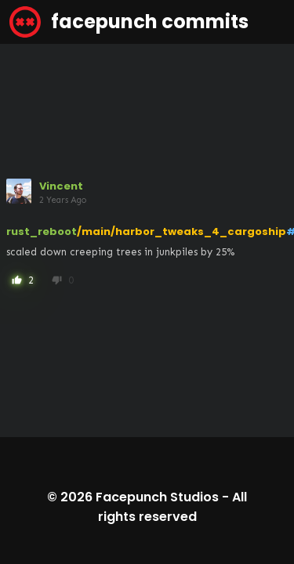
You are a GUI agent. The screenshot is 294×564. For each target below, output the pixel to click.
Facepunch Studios (157, 497)
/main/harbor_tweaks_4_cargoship (181, 231)
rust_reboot (41, 231)
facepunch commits (129, 22)
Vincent (61, 186)
